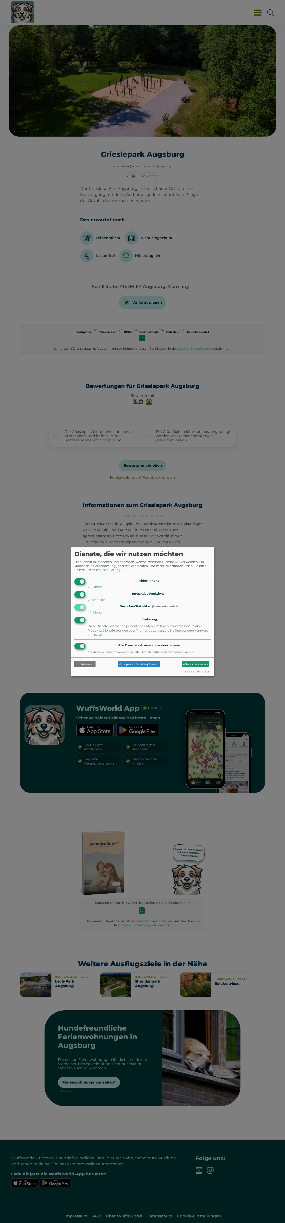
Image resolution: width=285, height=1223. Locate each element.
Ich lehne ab (85, 664)
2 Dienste (96, 599)
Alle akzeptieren (195, 664)
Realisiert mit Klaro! (197, 671)
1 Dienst (95, 587)
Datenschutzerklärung (103, 570)
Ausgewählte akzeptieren (138, 664)
